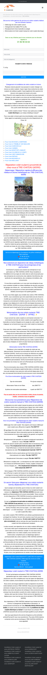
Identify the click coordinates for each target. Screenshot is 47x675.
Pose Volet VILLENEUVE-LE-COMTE (15, 152)
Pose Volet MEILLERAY (12, 160)
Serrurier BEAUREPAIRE (23, 632)
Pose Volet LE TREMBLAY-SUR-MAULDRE (17, 144)
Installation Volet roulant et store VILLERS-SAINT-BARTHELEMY (33, 664)
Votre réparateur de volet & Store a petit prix (13, 14)
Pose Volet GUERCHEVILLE (13, 146)
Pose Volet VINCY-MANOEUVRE (14, 154)
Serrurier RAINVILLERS (24, 628)
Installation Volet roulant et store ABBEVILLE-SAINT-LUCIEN (12, 653)
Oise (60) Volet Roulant (16, 16)
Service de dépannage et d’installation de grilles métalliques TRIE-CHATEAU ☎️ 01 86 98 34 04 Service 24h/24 (23, 255)
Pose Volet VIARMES (11, 148)
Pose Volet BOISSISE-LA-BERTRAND (16, 142)
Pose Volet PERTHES (11, 156)
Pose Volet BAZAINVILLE (12, 158)
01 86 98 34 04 (23, 1)
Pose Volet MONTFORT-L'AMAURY (15, 150)
